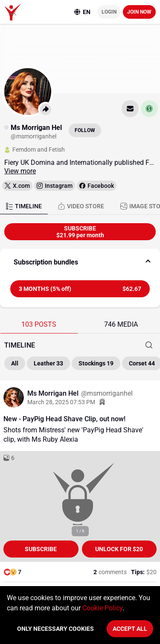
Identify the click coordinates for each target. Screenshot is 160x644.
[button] (80, 262)
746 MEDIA (121, 324)
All (14, 363)
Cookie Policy (102, 608)
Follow (85, 130)
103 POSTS (38, 324)
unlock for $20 (119, 549)
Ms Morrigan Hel (53, 393)
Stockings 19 (96, 363)
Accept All (130, 628)
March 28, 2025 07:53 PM (61, 402)
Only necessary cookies (55, 628)
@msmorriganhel (107, 393)
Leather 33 (48, 363)
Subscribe (41, 549)
